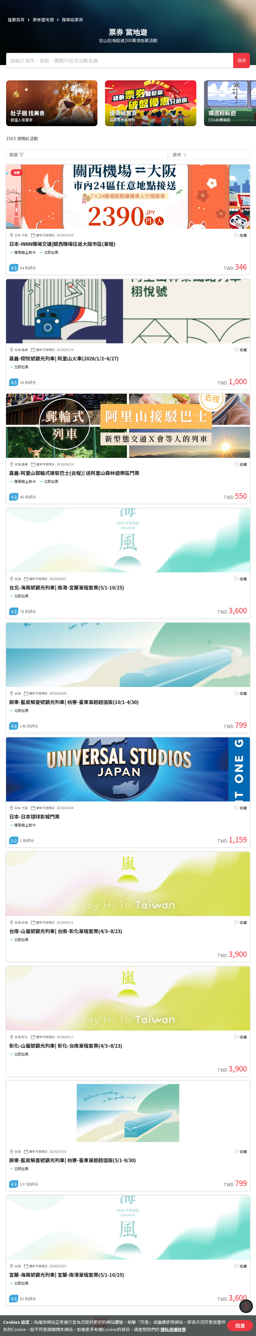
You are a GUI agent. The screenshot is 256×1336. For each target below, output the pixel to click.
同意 (240, 1325)
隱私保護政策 (173, 1329)
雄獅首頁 (16, 19)
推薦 (17, 172)
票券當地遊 (43, 19)
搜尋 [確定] (241, 60)
